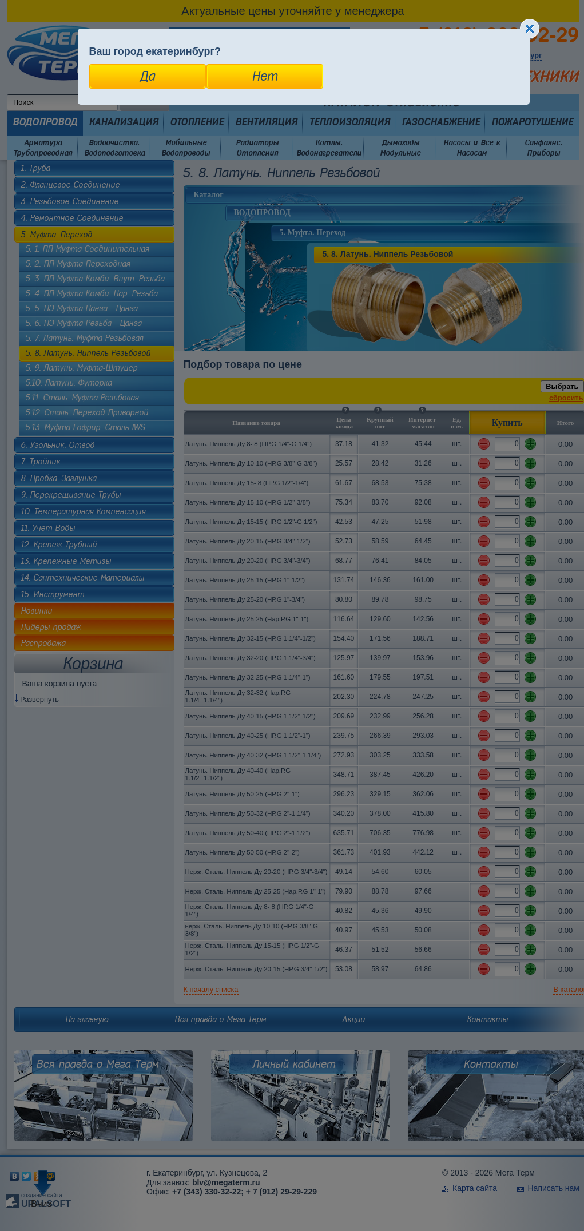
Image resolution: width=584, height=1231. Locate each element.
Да (147, 76)
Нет (264, 76)
